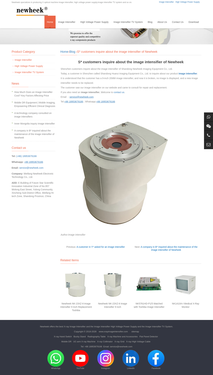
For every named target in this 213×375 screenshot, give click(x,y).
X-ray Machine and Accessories (122, 336)
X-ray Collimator (105, 341)
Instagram (105, 359)
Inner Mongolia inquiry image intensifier (34, 123)
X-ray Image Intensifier (75, 326)
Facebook (156, 359)
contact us (119, 92)
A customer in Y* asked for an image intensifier (101, 247)
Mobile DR (66, 341)
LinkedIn (130, 359)
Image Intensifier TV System (128, 22)
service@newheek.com (31, 167)
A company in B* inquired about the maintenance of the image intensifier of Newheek (34, 134)
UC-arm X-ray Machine (84, 341)
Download (194, 22)
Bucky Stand (80, 336)
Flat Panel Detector (148, 336)
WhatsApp (55, 359)
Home (50, 22)
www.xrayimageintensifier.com (113, 331)
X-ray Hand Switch (63, 336)
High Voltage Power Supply (188, 2)
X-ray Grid (119, 341)
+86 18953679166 (93, 346)
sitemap (135, 331)
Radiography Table (97, 336)
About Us (162, 22)
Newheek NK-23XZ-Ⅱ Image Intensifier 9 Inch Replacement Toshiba (76, 307)
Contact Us (177, 22)
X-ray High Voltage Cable (138, 341)
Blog (150, 22)
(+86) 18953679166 (26, 156)
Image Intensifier (166, 2)
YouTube (80, 359)
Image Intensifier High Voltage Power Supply (115, 326)
